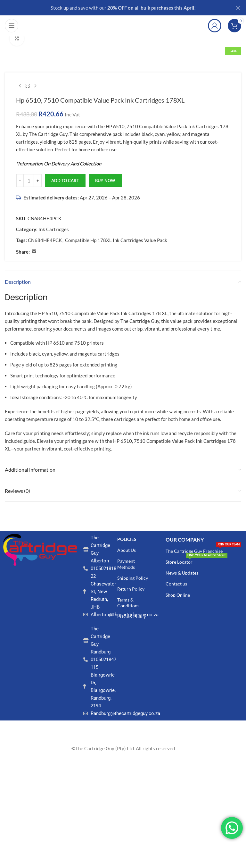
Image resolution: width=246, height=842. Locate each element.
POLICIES (126, 539)
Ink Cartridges (53, 229)
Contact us (176, 583)
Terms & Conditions (128, 602)
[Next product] (35, 86)
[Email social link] (34, 252)
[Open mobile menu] (11, 25)
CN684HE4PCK (45, 240)
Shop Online (178, 595)
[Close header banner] (238, 7)
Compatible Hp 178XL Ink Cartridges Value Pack (116, 240)
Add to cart (65, 180)
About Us (126, 550)
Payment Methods (126, 563)
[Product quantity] (29, 181)
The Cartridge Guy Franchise (203, 550)
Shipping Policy (132, 578)
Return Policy (130, 589)
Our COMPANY (185, 539)
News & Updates (182, 573)
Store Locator (196, 561)
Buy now (105, 180)
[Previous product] (20, 86)
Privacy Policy (131, 616)
